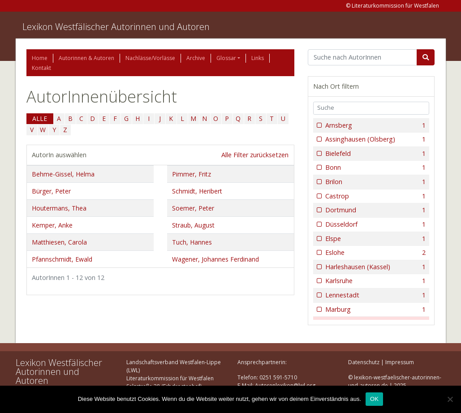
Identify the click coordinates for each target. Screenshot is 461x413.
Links (257, 58)
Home (39, 58)
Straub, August (193, 225)
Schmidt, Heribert (197, 191)
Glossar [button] (226, 58)
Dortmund (374, 210)
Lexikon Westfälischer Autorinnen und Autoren (116, 27)
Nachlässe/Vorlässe (150, 58)
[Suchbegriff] (363, 57)
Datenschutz (363, 362)
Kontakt (41, 68)
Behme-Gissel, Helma (63, 174)
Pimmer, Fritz (191, 174)
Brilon (374, 182)
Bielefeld (374, 154)
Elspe (374, 239)
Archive (195, 58)
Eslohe (374, 253)
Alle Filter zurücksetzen (255, 155)
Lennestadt (374, 295)
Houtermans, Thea (59, 208)
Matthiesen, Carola (59, 242)
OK (374, 399)
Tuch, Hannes (192, 242)
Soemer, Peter (193, 208)
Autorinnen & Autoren (86, 58)
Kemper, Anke (52, 225)
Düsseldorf (374, 224)
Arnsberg (374, 125)
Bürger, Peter (51, 191)
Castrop (374, 196)
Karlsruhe (374, 281)
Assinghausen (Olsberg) (374, 139)
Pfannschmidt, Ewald (62, 259)
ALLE (39, 118)
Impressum (399, 362)
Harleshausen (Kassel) (374, 267)
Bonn (374, 167)
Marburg (374, 309)
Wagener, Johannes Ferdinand (215, 259)
